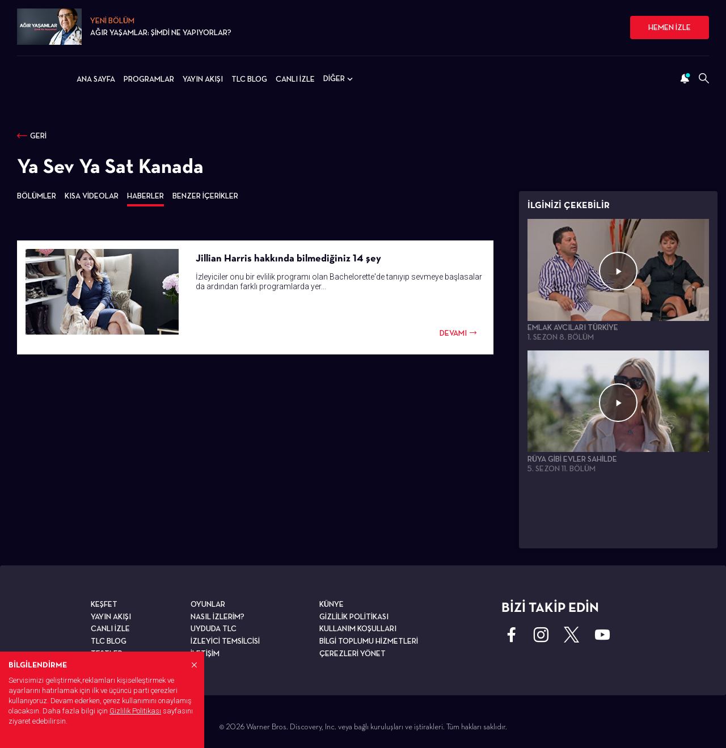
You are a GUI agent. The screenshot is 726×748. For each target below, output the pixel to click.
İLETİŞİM (205, 653)
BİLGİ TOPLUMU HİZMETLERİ (368, 640)
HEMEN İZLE (669, 27)
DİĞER (339, 79)
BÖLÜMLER (36, 195)
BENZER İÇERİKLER (205, 195)
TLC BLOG (249, 78)
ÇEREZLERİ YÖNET (352, 653)
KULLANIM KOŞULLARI (357, 628)
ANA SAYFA (96, 78)
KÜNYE (331, 603)
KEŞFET (104, 603)
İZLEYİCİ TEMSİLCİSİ (225, 640)
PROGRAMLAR (149, 78)
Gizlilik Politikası (135, 711)
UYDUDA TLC (214, 628)
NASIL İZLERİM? (217, 616)
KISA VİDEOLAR (92, 195)
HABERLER (145, 195)
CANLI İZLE (295, 78)
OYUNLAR (208, 603)
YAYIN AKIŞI (203, 78)
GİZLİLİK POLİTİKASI (354, 616)
